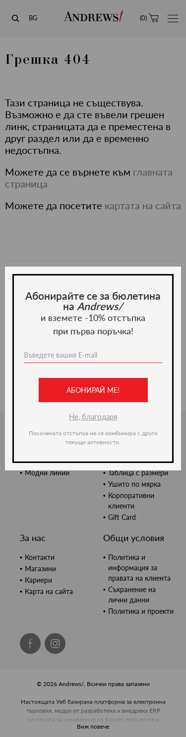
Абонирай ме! (93, 390)
